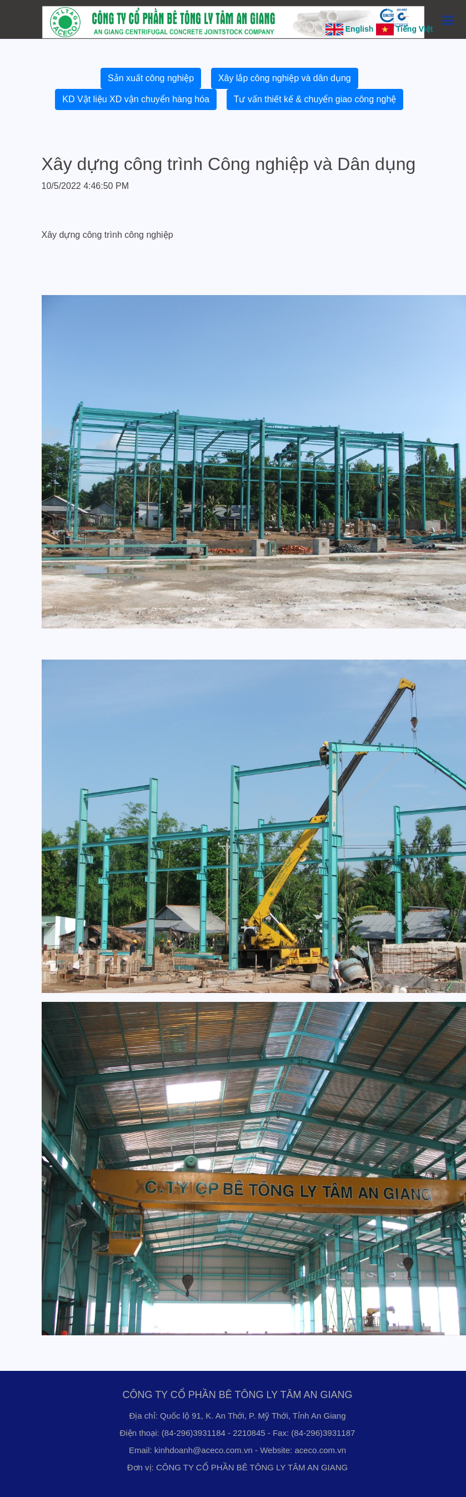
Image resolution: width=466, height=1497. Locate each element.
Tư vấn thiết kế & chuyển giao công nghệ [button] (315, 99)
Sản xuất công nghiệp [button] (151, 78)
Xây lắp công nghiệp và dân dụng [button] (284, 78)
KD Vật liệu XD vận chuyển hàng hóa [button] (135, 99)
